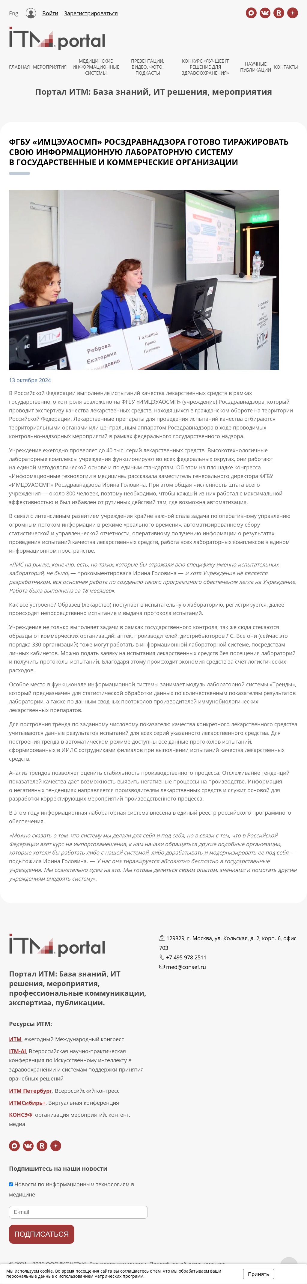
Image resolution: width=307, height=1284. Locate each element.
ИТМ (15, 1039)
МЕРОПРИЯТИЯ (50, 67)
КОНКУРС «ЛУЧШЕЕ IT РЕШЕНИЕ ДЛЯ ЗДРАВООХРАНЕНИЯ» (205, 67)
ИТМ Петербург (30, 1090)
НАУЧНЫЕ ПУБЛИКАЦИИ (255, 67)
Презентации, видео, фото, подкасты (147, 67)
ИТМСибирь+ (27, 1102)
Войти (50, 13)
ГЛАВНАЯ (19, 67)
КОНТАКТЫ (286, 67)
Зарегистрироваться (91, 13)
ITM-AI (17, 1051)
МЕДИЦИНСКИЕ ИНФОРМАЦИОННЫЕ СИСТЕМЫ (96, 67)
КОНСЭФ (20, 1114)
